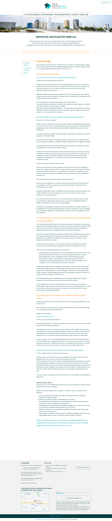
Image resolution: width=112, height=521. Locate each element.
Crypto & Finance (70, 52)
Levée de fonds (60, 52)
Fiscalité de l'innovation (33, 14)
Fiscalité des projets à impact (62, 14)
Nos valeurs (48, 519)
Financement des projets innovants (47, 52)
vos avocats (74, 14)
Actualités (82, 14)
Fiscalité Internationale (47, 14)
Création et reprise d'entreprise (30, 52)
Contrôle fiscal (84, 52)
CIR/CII (77, 52)
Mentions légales (39, 519)
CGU (44, 519)
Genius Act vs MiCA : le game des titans (54, 471)
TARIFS (25, 73)
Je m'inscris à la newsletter (72, 498)
